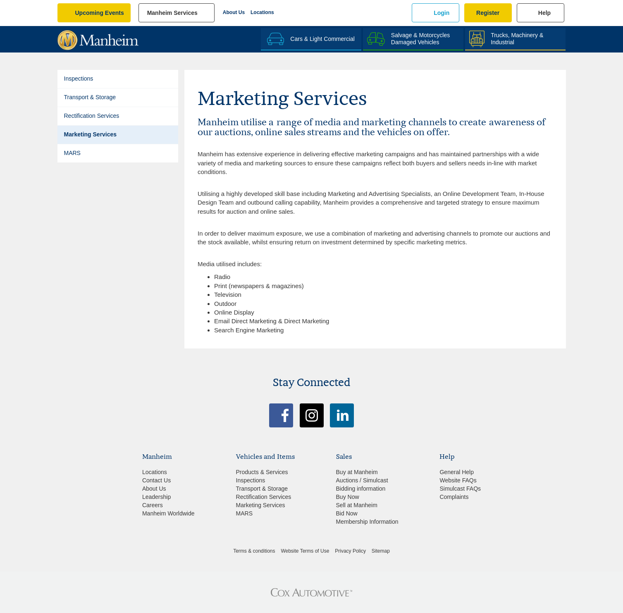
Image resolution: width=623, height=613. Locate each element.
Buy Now (347, 497)
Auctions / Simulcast (362, 480)
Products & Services (262, 472)
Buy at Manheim (357, 472)
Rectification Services (91, 115)
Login (441, 13)
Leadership (156, 497)
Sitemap (381, 551)
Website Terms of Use (305, 551)
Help (544, 13)
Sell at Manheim (356, 505)
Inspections (78, 78)
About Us (234, 12)
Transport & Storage (90, 97)
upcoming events (99, 13)
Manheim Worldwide (168, 513)
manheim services (172, 13)
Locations (262, 12)
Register (487, 13)
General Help (456, 472)
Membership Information (367, 521)
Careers (152, 505)
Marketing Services (90, 134)
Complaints (453, 497)
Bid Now (347, 513)
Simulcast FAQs (460, 488)
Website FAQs (457, 480)
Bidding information (361, 488)
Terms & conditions (254, 551)
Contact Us (156, 480)
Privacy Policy (350, 551)
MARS (72, 153)
